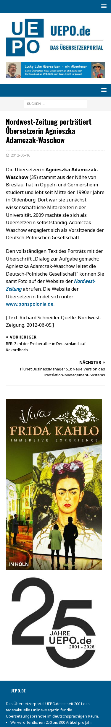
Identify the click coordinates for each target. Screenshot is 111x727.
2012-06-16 (20, 155)
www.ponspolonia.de (30, 304)
